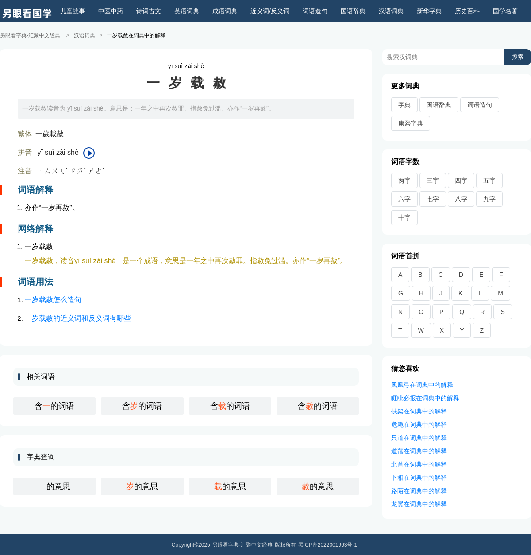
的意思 (54, 486)
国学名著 (505, 11)
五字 (489, 180)
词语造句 (315, 11)
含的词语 (54, 405)
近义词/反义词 (269, 11)
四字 (461, 180)
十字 (404, 217)
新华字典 (429, 11)
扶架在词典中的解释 (419, 410)
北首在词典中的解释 (419, 463)
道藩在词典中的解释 (419, 450)
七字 (433, 198)
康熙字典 (410, 122)
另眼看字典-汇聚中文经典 (30, 35)
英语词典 (186, 11)
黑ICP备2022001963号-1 (327, 544)
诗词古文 (148, 11)
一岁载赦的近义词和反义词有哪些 (78, 318)
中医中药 (110, 11)
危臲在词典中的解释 (419, 424)
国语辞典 (353, 11)
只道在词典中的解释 (419, 437)
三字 (433, 180)
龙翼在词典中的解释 (419, 503)
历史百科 (467, 11)
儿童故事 (72, 11)
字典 (404, 104)
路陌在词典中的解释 (419, 490)
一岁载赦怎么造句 (53, 299)
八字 (461, 198)
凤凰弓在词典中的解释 (422, 384)
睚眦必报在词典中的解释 (425, 397)
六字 (404, 198)
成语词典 (224, 11)
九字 (489, 198)
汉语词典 (391, 11)
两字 (404, 180)
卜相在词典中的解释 (419, 477)
